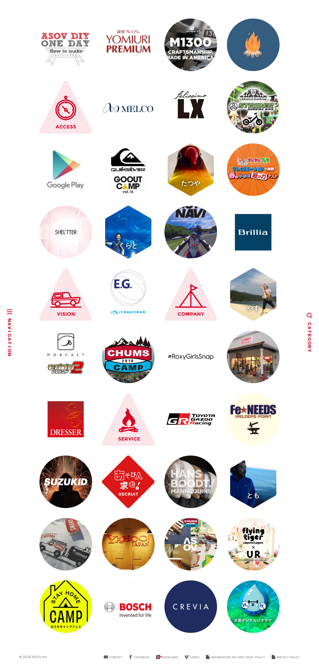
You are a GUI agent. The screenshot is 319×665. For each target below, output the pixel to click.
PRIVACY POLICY (286, 657)
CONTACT (113, 657)
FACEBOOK (139, 657)
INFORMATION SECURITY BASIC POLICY (235, 657)
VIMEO (191, 657)
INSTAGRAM (167, 657)
